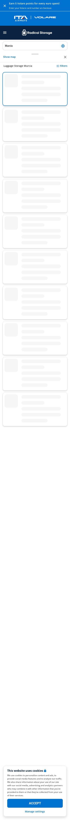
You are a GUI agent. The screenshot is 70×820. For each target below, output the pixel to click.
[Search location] (35, 45)
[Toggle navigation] (5, 32)
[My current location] (63, 45)
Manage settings (35, 811)
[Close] (5, 6)
